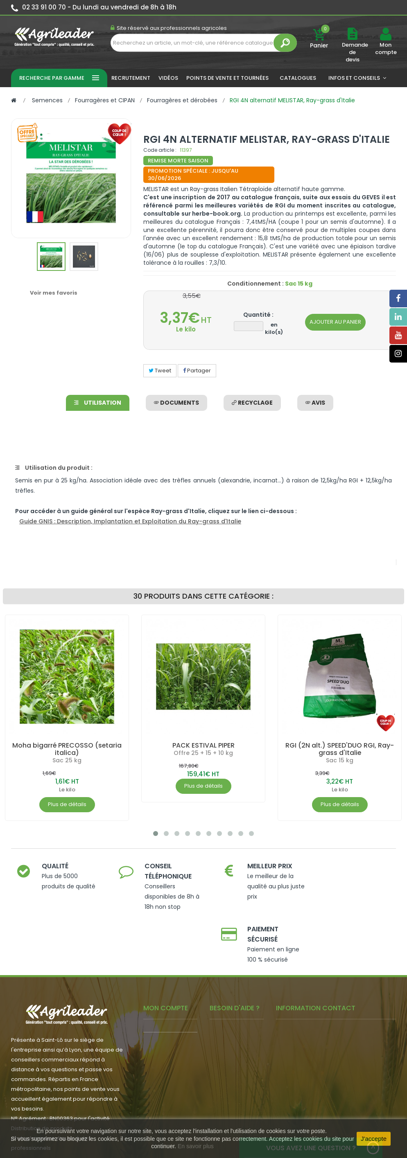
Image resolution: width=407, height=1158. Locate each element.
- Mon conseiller (164, 1005)
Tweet (160, 370)
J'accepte (374, 1138)
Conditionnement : (255, 283)
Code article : (159, 149)
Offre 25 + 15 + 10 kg (203, 753)
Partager (197, 370)
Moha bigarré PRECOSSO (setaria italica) (67, 749)
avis (315, 403)
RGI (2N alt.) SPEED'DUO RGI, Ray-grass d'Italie (339, 749)
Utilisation (97, 403)
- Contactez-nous (234, 1079)
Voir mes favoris (53, 293)
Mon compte (385, 48)
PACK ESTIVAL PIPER (203, 745)
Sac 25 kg (66, 760)
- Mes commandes (168, 993)
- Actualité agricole (168, 1050)
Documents (176, 403)
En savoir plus (196, 1146)
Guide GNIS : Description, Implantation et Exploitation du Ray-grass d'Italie (130, 521)
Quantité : (258, 314)
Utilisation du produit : (54, 468)
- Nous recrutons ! (167, 1063)
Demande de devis (355, 52)
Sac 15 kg (339, 760)
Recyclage (252, 403)
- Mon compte (162, 981)
